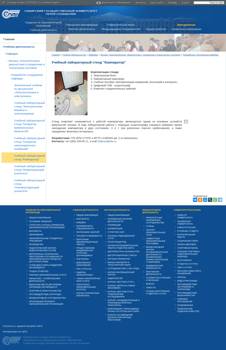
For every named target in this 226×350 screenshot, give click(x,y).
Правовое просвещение (184, 300)
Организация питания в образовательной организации (46, 302)
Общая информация (40, 218)
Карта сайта (157, 2)
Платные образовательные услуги (47, 275)
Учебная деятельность (43, 30)
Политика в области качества (45, 291)
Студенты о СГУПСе (187, 264)
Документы (35, 231)
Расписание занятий (87, 232)
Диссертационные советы (122, 255)
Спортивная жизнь (187, 248)
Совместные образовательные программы (155, 241)
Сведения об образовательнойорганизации (43, 24)
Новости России (186, 227)
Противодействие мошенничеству (187, 294)
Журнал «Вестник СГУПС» (121, 282)
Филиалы (141, 2)
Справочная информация (186, 29)
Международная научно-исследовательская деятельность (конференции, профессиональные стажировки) (157, 254)
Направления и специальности (85, 227)
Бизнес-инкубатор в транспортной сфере (119, 263)
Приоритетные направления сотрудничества (155, 220)
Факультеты (82, 219)
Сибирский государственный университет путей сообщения (60, 12)
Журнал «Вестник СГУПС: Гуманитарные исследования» (121, 294)
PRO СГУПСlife (84, 269)
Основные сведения (40, 221)
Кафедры (12, 53)
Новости (150, 287)
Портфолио (82, 259)
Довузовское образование (83, 264)
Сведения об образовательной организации (43, 211)
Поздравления (185, 305)
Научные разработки (119, 259)
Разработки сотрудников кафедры (27, 76)
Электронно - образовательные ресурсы (86, 287)
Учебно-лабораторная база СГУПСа (88, 279)
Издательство (115, 278)
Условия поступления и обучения (158, 279)
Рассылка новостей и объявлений (189, 272)
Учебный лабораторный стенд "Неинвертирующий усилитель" (29, 185)
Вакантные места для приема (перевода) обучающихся (45, 285)
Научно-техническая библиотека (87, 294)
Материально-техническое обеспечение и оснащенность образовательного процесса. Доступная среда (46, 258)
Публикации (114, 225)
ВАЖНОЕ (150, 284)
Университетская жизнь (121, 24)
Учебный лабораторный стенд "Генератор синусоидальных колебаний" (29, 143)
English (185, 2)
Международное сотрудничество (121, 29)
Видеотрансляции (187, 281)
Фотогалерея (184, 260)
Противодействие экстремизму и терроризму (187, 286)
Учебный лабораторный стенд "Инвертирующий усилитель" (29, 170)
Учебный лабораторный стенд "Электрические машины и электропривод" (29, 108)
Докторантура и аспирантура (123, 251)
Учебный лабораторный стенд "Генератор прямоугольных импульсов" (29, 126)
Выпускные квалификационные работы (87, 241)
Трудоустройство (156, 29)
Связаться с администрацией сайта (22, 326)
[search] (209, 2)
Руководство (36, 244)
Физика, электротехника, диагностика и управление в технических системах (27, 64)
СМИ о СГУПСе (184, 267)
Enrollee (173, 2)
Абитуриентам (186, 24)
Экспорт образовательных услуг (155, 232)
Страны (150, 226)
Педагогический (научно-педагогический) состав (43, 249)
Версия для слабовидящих (113, 3)
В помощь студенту (188, 231)
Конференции (115, 228)
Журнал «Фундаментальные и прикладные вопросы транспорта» (123, 302)
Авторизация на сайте (15, 331)
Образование (36, 235)
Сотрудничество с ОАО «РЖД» (123, 268)
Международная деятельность (151, 211)
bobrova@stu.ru (107, 141)
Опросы (181, 277)
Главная (9, 39)
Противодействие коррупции (45, 294)
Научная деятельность (81, 29)
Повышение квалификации (82, 24)
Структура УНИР (116, 232)
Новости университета (185, 216)
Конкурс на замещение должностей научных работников (120, 317)
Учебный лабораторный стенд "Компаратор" (29, 157)
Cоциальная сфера (187, 241)
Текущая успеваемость (89, 236)
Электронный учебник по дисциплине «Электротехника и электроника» (28, 90)
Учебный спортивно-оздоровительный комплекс (188, 254)
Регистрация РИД (117, 242)
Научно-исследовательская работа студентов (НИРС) (123, 246)
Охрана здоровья (186, 244)
